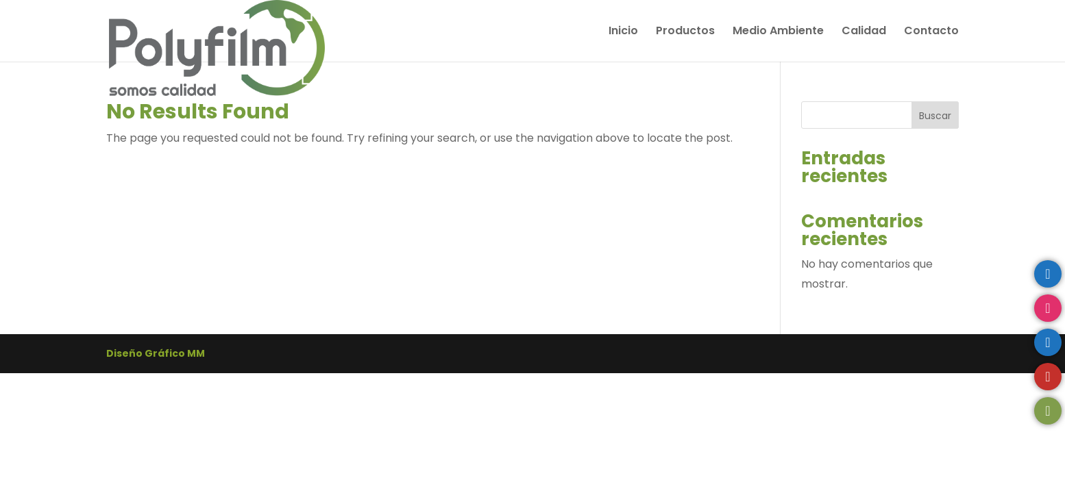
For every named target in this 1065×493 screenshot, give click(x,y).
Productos (685, 32)
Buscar (935, 116)
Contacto (931, 32)
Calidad (864, 32)
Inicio (623, 32)
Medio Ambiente (778, 32)
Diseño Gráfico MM (155, 353)
